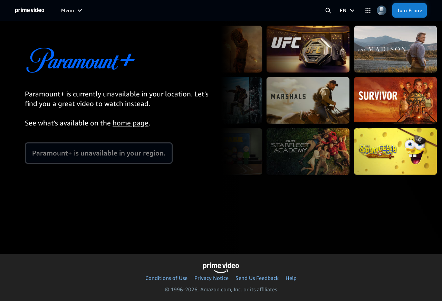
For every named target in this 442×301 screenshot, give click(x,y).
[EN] (348, 10)
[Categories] (368, 10)
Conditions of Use (166, 278)
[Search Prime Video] (328, 10)
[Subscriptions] (233, 10)
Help (291, 278)
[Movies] (88, 10)
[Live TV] (194, 10)
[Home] (29, 10)
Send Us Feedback (257, 278)
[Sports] (146, 10)
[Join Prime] (409, 10)
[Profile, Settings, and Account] (381, 10)
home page (130, 123)
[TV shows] (117, 10)
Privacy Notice (211, 278)
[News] (169, 10)
